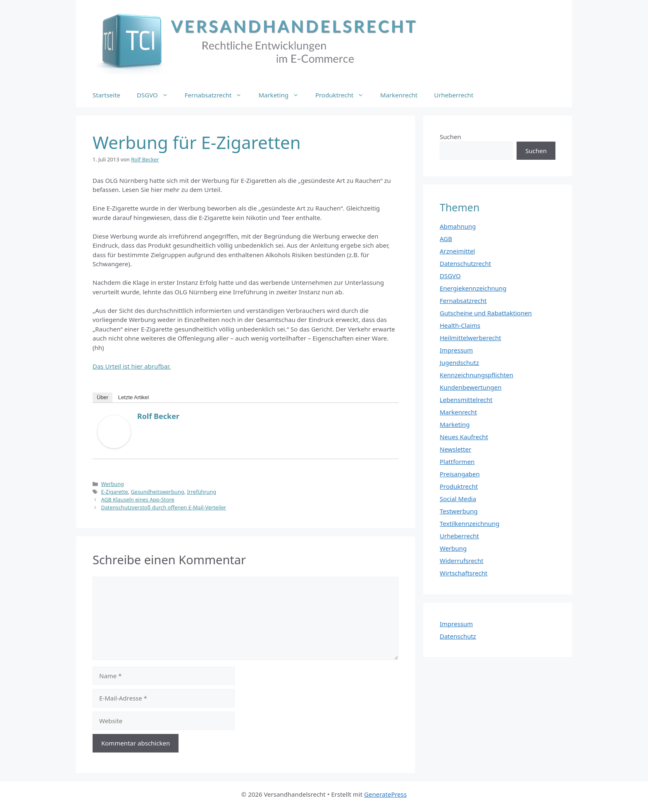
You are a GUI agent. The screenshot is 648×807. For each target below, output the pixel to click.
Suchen (450, 137)
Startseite (106, 95)
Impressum (456, 350)
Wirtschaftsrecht (464, 573)
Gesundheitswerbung (157, 491)
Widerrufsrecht (462, 560)
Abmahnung (458, 226)
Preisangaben (460, 474)
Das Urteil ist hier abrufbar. (132, 366)
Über (102, 397)
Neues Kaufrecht (464, 437)
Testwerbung (459, 511)
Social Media (458, 499)
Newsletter (455, 449)
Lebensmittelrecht (466, 399)
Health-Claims (460, 325)
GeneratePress (385, 794)
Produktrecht (343, 95)
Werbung (112, 484)
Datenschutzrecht (465, 263)
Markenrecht (398, 95)
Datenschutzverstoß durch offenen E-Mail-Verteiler (163, 507)
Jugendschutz (459, 362)
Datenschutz (458, 636)
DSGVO (156, 95)
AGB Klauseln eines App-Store (137, 499)
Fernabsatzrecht (217, 95)
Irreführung (201, 491)
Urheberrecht (453, 95)
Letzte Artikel (133, 397)
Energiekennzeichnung (473, 288)
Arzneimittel (457, 251)
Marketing (282, 95)
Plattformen (457, 461)
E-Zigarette (114, 491)
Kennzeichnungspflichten (476, 375)
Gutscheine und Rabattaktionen (486, 313)
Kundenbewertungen (471, 387)
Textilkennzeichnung (469, 523)
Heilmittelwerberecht (470, 338)
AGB (446, 238)
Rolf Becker (158, 416)
